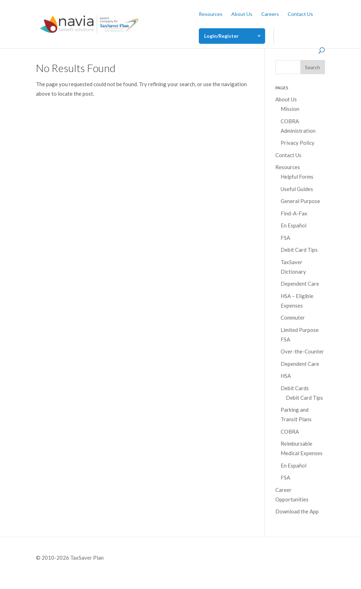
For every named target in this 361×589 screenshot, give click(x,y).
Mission (290, 109)
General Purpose (300, 201)
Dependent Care (300, 283)
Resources (210, 14)
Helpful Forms (297, 176)
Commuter (293, 317)
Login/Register (221, 36)
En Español (293, 225)
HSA (286, 376)
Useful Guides (297, 189)
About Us (241, 14)
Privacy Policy (297, 142)
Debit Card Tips (299, 249)
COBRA (290, 431)
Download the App (297, 511)
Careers (270, 14)
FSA (285, 237)
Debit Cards (295, 388)
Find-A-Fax (294, 213)
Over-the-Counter (302, 351)
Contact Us (300, 14)
